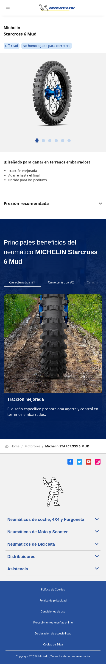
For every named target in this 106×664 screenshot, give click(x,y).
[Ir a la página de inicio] (57, 8)
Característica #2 (61, 282)
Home (12, 446)
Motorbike (32, 446)
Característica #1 (22, 282)
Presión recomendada (53, 203)
